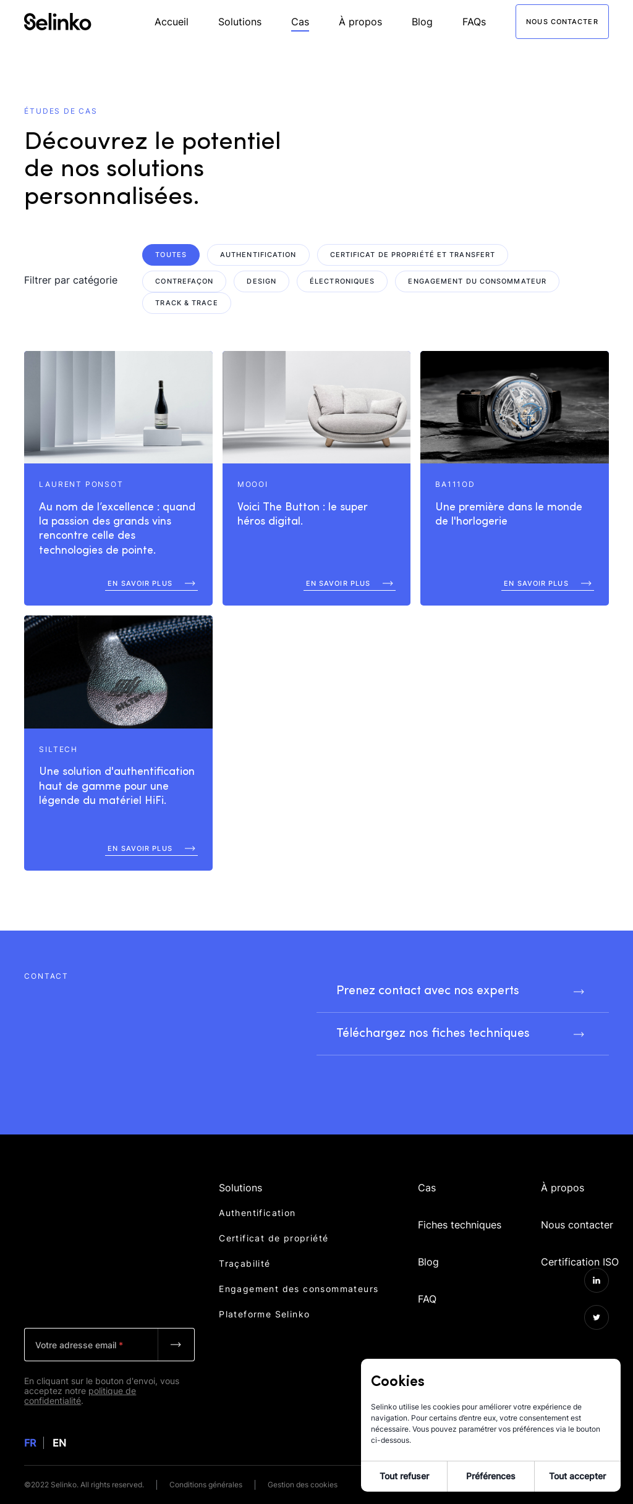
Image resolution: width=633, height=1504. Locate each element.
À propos (360, 21)
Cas (300, 21)
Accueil (172, 21)
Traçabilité (244, 1261)
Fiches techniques (459, 1211)
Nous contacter (577, 1211)
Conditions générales (205, 1484)
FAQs (474, 21)
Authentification (257, 1210)
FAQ (427, 1280)
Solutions (239, 21)
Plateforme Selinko (264, 1311)
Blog (422, 21)
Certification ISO (580, 1246)
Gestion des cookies (303, 1484)
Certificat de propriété (273, 1235)
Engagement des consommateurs (298, 1286)
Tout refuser (404, 1476)
